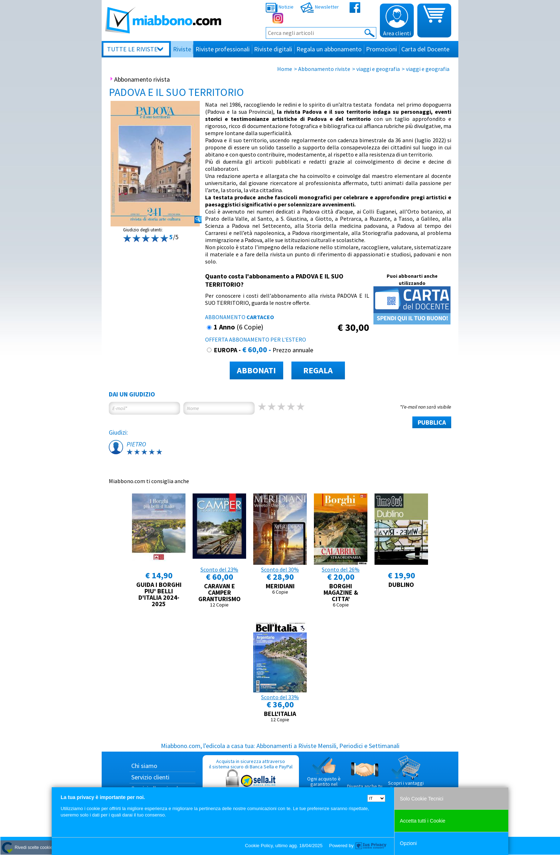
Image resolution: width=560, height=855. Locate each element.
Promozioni (381, 49)
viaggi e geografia (378, 68)
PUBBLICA (432, 422)
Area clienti (397, 21)
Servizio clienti (150, 777)
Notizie (280, 7)
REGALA (318, 370)
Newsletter (319, 7)
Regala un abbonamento (329, 49)
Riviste (182, 49)
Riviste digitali (273, 49)
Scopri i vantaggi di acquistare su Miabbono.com (406, 776)
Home (284, 68)
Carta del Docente (425, 49)
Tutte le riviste (132, 49)
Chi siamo (144, 766)
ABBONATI (256, 370)
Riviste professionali (222, 49)
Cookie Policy (259, 845)
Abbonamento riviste (324, 68)
